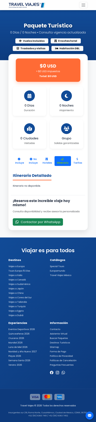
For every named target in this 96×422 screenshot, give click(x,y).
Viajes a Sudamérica (19, 284)
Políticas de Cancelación (63, 360)
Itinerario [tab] (63, 161)
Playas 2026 (14, 356)
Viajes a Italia (15, 275)
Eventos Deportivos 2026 (21, 329)
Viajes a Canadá (17, 279)
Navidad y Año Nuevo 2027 (22, 351)
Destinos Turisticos (60, 342)
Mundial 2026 (15, 342)
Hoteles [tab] (47, 161)
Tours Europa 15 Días (19, 270)
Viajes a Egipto (16, 310)
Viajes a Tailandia (17, 301)
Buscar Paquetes (59, 338)
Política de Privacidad (61, 356)
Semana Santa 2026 (19, 360)
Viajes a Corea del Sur (20, 297)
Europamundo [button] (57, 270)
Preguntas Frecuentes (62, 364)
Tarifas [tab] (77, 161)
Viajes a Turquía (16, 306)
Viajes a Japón (16, 288)
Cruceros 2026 (16, 338)
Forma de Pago (58, 351)
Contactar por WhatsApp (37, 222)
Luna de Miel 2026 (17, 347)
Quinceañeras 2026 (18, 333)
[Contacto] (90, 416)
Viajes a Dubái (15, 315)
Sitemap (54, 347)
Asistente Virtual (58, 333)
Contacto (55, 329)
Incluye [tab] (19, 161)
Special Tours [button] (57, 266)
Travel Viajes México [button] (60, 275)
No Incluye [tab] (33, 161)
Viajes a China (16, 293)
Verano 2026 (15, 364)
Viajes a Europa (16, 266)
